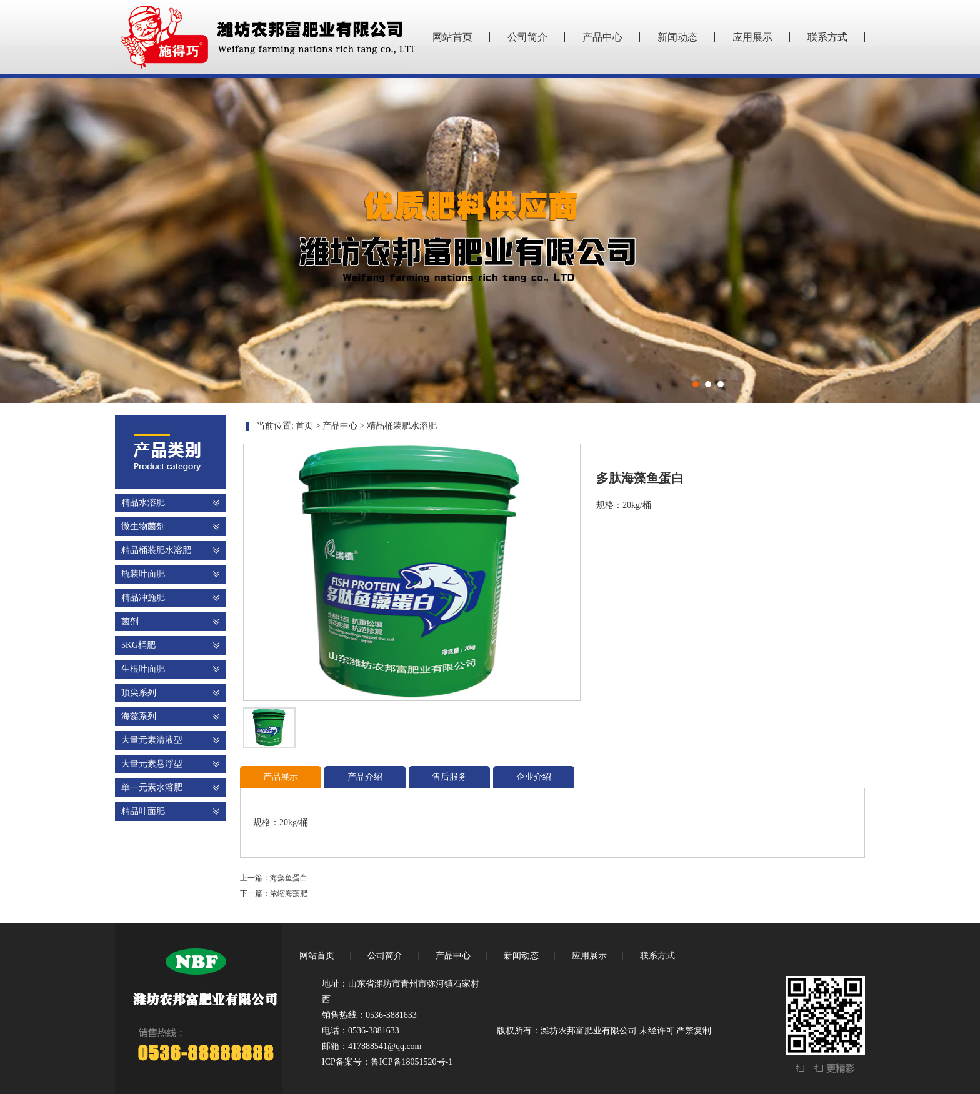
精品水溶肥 (143, 502)
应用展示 (752, 37)
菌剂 (130, 621)
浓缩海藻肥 (289, 893)
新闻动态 (678, 37)
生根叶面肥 (143, 669)
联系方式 (828, 37)
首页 (304, 425)
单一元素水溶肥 (151, 787)
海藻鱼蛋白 (289, 877)
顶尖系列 (138, 692)
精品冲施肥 (143, 597)
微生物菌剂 (143, 526)
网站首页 (452, 37)
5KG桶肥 (138, 645)
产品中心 (602, 37)
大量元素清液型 (151, 740)
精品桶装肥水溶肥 (156, 550)
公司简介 (528, 37)
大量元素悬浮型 (151, 763)
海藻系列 (138, 716)
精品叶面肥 (143, 811)
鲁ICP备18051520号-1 (411, 1062)
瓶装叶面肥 (143, 574)
